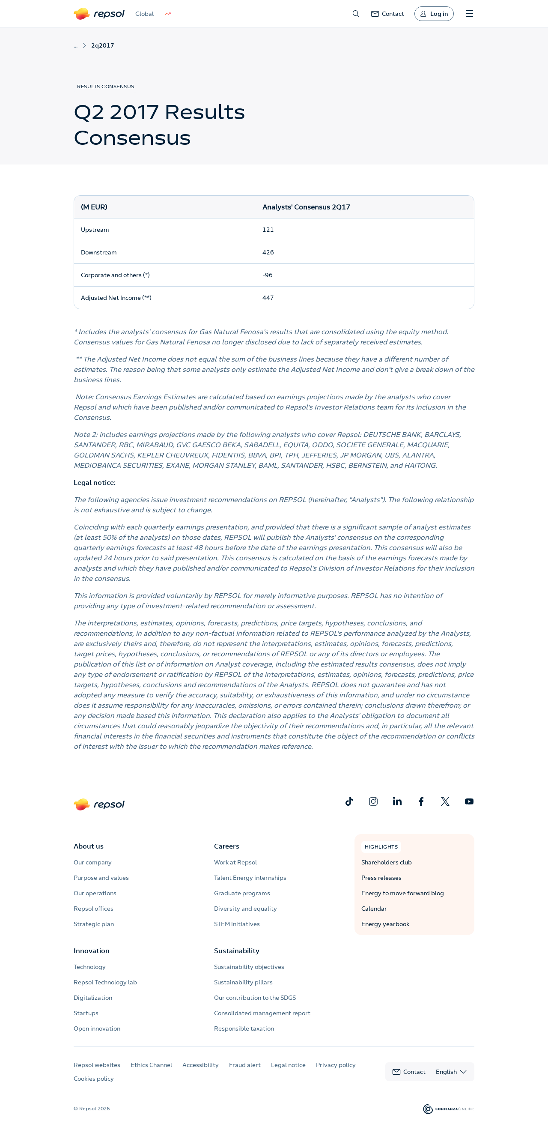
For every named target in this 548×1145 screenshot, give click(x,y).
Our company (93, 862)
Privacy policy (336, 1065)
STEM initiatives (237, 924)
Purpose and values (101, 878)
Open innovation (97, 1028)
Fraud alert (245, 1065)
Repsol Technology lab (105, 982)
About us (89, 846)
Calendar (374, 908)
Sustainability (236, 950)
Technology (90, 967)
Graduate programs (242, 893)
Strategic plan (94, 924)
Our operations (95, 893)
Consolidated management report (262, 1013)
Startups (86, 1013)
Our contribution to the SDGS (255, 998)
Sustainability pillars (243, 982)
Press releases (381, 878)
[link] (387, 13)
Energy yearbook (385, 924)
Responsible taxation (244, 1028)
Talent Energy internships (250, 878)
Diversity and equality (245, 908)
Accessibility (200, 1065)
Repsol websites (97, 1065)
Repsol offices (93, 908)
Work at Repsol (235, 862)
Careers (226, 846)
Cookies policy (94, 1078)
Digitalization (93, 998)
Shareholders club (386, 862)
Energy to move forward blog (402, 893)
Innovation (92, 950)
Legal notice (288, 1065)
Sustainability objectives (249, 967)
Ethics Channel (151, 1065)
